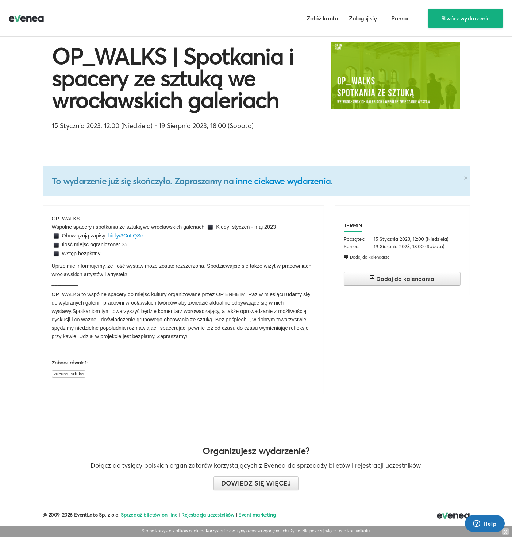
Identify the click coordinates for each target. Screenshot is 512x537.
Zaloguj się (363, 18)
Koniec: (351, 246)
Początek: (354, 239)
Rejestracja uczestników (208, 514)
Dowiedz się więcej (256, 483)
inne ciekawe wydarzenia (282, 180)
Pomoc (400, 18)
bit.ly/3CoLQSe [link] (125, 236)
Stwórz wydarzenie (465, 18)
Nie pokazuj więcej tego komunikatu (336, 530)
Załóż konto (322, 18)
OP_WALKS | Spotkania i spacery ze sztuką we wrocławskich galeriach (172, 78)
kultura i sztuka (69, 373)
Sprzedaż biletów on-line (149, 514)
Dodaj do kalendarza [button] (367, 257)
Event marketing (257, 514)
